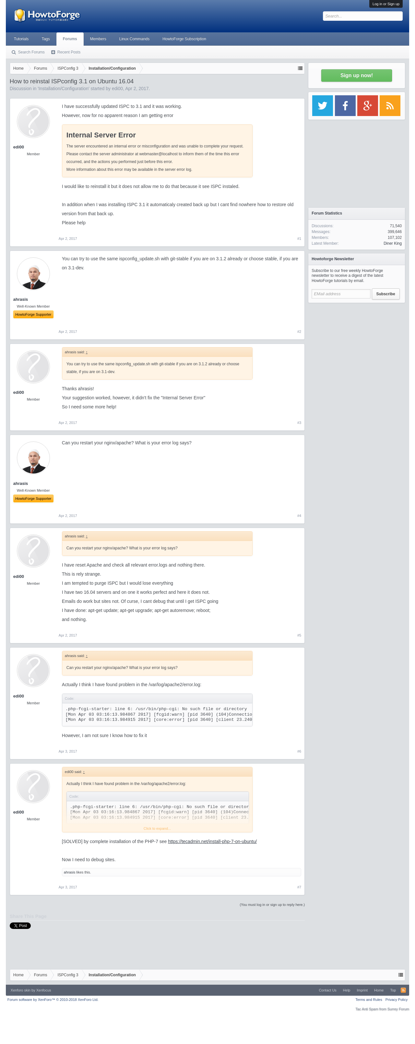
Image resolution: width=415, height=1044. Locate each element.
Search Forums (31, 52)
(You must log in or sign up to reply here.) (272, 905)
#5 (299, 635)
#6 (299, 751)
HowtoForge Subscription (184, 39)
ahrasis (69, 872)
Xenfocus (43, 990)
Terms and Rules (368, 1000)
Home (379, 990)
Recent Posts (68, 52)
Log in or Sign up (386, 4)
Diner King (393, 243)
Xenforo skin (20, 990)
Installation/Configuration (64, 88)
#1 (299, 238)
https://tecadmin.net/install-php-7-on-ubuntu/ (212, 841)
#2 (299, 332)
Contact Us (327, 990)
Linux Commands (134, 39)
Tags (46, 39)
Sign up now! (356, 75)
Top (393, 990)
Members (98, 39)
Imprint (362, 990)
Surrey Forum (398, 1009)
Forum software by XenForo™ (53, 1000)
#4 (299, 516)
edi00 (117, 88)
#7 (299, 887)
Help (346, 990)
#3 (299, 423)
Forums (70, 39)
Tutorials (21, 39)
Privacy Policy (396, 1000)
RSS (403, 990)
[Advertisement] (356, 346)
